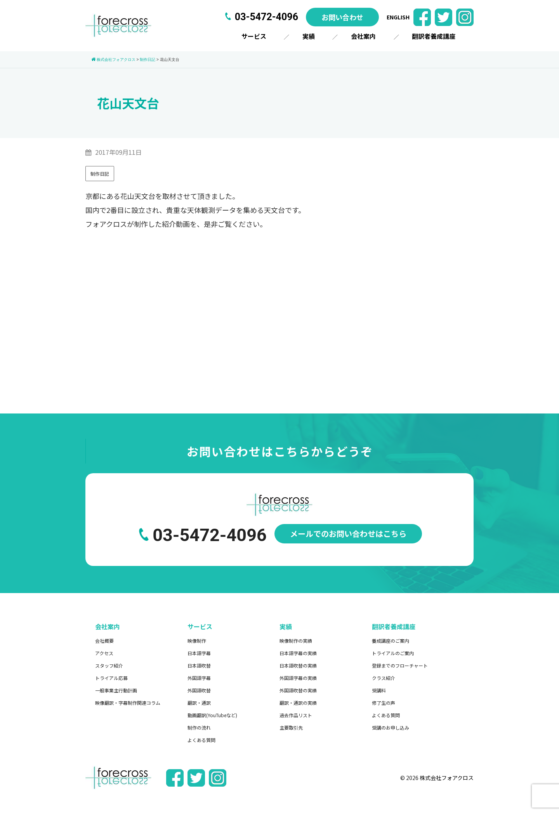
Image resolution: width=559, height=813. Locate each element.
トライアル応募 (111, 678)
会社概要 (104, 640)
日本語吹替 (199, 665)
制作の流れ (199, 727)
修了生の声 (383, 702)
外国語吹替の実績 (298, 690)
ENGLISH (398, 17)
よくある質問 (201, 740)
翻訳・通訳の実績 (298, 702)
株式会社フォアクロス (447, 778)
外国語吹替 (199, 690)
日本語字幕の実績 (298, 653)
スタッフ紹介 (109, 665)
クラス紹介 (383, 678)
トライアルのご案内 (393, 653)
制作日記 (99, 173)
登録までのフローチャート (400, 665)
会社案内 (363, 36)
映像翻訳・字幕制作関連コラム (127, 702)
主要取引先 (291, 727)
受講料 (379, 690)
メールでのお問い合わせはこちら (348, 533)
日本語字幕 (199, 653)
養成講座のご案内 (390, 640)
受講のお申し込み (390, 727)
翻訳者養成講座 (433, 36)
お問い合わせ (342, 17)
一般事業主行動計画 (116, 690)
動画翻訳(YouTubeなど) (212, 715)
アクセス (104, 653)
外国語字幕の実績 (298, 678)
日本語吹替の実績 (298, 665)
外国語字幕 (199, 678)
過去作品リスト (296, 715)
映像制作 (196, 640)
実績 (308, 36)
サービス (253, 36)
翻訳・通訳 (199, 702)
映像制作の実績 (296, 640)
